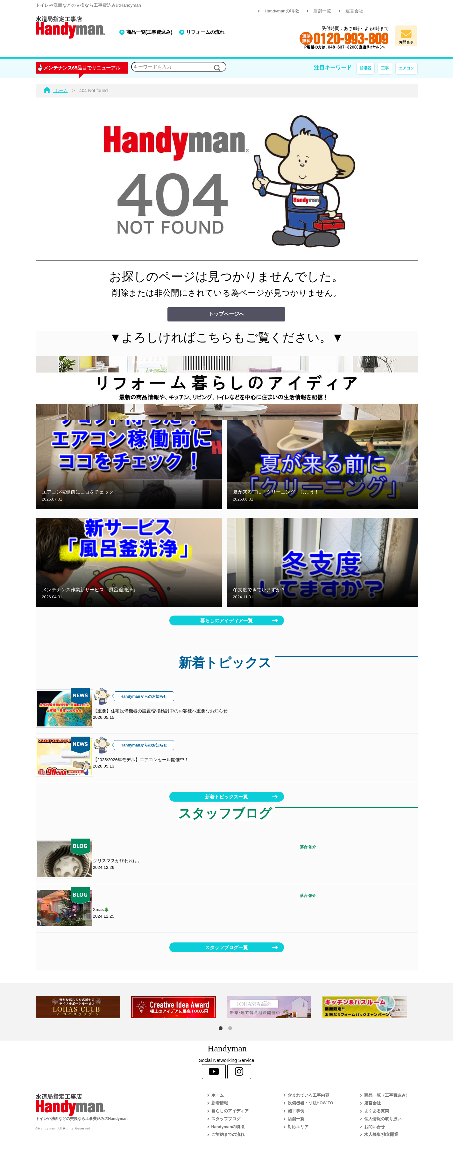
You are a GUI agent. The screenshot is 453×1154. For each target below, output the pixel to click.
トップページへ (226, 314)
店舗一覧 (322, 11)
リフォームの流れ (205, 32)
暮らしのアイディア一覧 (226, 620)
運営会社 (354, 11)
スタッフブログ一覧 (226, 947)
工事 (385, 68)
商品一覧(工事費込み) (149, 32)
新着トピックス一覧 (226, 796)
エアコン (406, 68)
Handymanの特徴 (282, 11)
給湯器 (365, 68)
